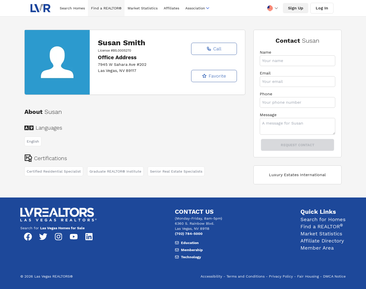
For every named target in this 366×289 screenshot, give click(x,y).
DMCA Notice (334, 276)
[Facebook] (28, 237)
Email (265, 73)
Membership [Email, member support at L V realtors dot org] (189, 250)
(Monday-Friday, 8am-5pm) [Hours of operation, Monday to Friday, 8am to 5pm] (198, 218)
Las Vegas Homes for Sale (62, 228)
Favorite (214, 76)
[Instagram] (58, 237)
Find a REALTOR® (106, 8)
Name (265, 52)
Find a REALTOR (321, 226)
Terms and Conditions (245, 276)
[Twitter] (43, 237)
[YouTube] (74, 237)
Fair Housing (308, 276)
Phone (266, 94)
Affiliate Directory (322, 241)
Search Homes (72, 8)
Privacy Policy (281, 276)
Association (197, 8)
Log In (322, 8)
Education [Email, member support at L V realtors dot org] (187, 243)
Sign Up (295, 8)
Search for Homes (323, 219)
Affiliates (171, 8)
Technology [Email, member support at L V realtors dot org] (188, 257)
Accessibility (211, 276)
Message (268, 114)
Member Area (317, 248)
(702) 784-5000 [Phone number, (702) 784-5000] (189, 234)
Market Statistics (143, 8)
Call (214, 48)
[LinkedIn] (89, 237)
